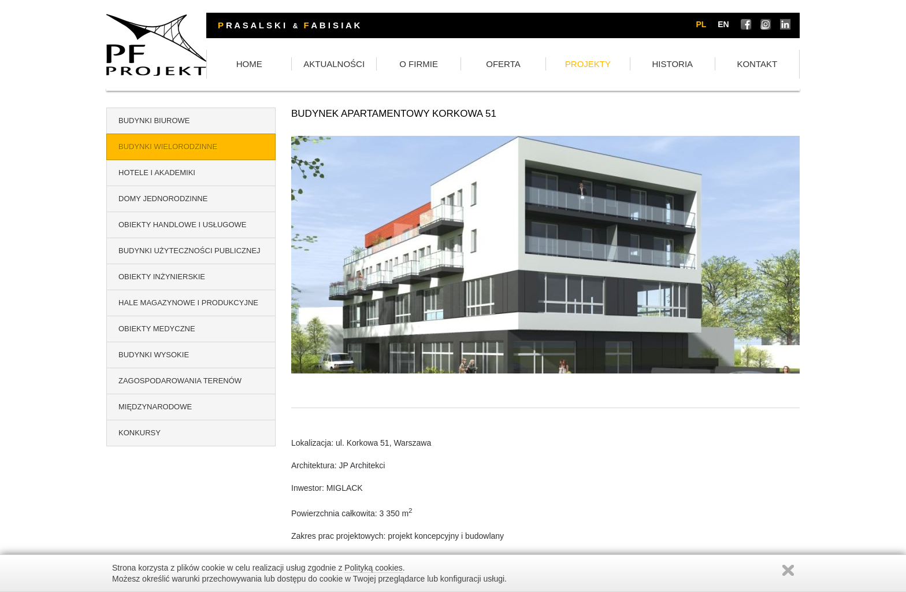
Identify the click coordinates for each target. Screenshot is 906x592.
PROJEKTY (618, 65)
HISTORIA (690, 65)
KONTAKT (763, 65)
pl (703, 24)
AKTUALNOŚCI (401, 65)
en (725, 24)
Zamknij (788, 570)
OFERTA (546, 65)
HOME (328, 65)
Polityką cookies (373, 567)
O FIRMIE (473, 65)
